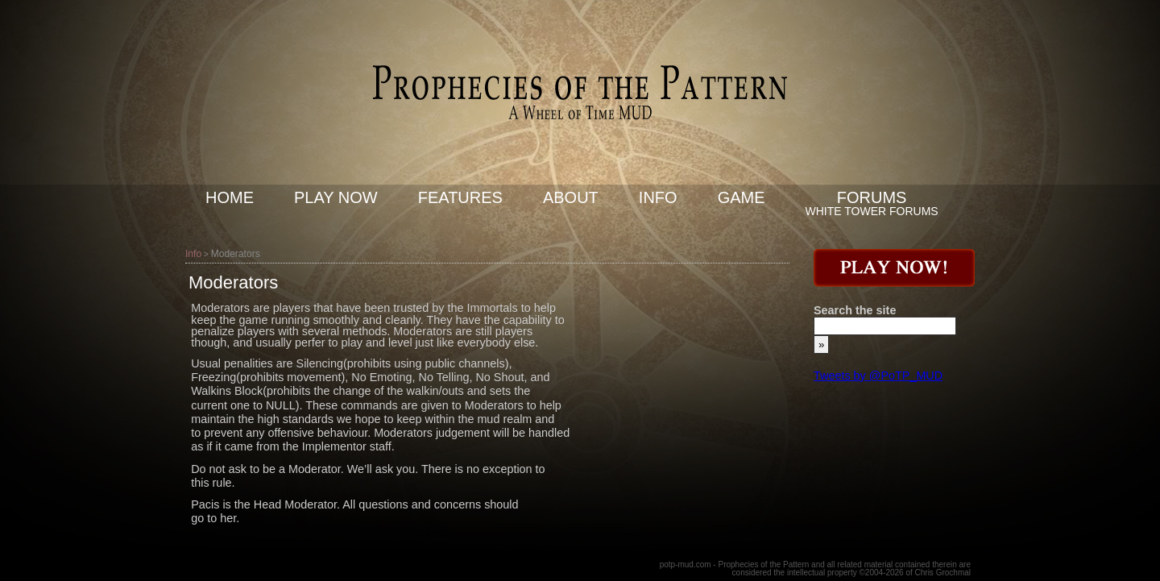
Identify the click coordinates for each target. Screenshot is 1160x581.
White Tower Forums (872, 211)
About (571, 197)
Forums (872, 197)
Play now (336, 197)
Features (460, 197)
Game (741, 197)
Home (229, 197)
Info (658, 197)
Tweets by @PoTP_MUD (878, 375)
